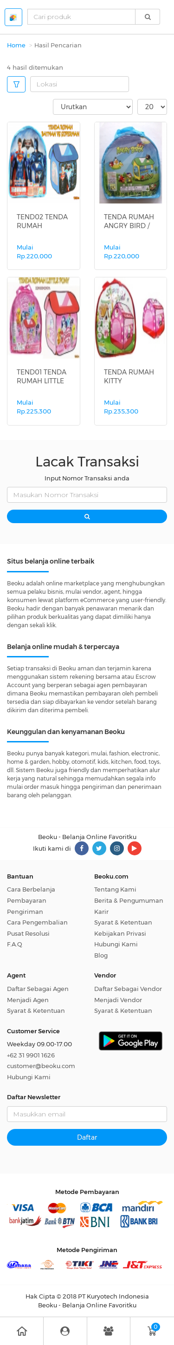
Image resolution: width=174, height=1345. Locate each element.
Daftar (87, 1137)
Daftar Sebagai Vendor (128, 988)
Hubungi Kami (116, 944)
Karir (101, 911)
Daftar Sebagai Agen (38, 988)
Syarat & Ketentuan (123, 922)
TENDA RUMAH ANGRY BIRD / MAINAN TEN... (129, 225)
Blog (101, 955)
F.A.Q (14, 944)
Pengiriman (25, 911)
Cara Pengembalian (37, 922)
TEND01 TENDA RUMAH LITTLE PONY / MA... (41, 380)
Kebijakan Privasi (120, 933)
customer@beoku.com (41, 1065)
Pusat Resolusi (28, 933)
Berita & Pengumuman (128, 900)
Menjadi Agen (28, 1000)
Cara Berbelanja (31, 889)
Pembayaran (26, 900)
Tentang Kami (115, 889)
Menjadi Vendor (118, 1000)
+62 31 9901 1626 (31, 1055)
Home (16, 45)
